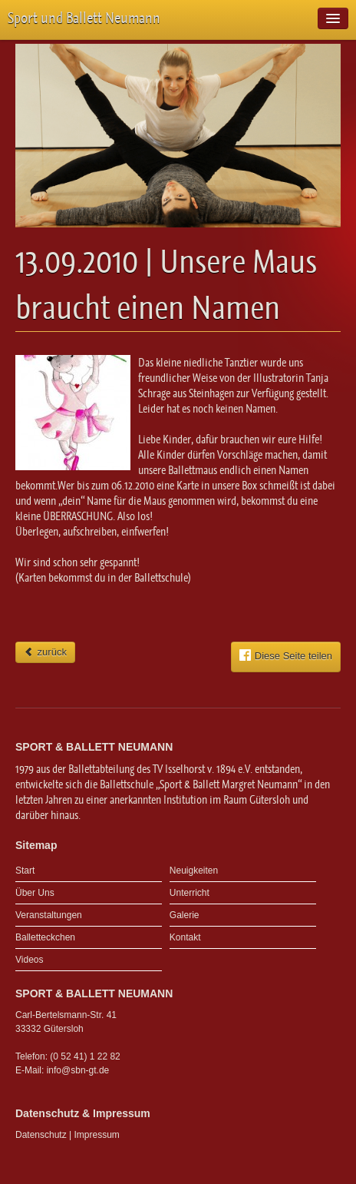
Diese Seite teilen (285, 655)
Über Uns (34, 892)
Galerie (184, 915)
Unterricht (189, 892)
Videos (29, 959)
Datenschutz (41, 1134)
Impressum (97, 1134)
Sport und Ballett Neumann (84, 18)
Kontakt (185, 937)
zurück (45, 652)
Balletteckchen (45, 937)
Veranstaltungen (48, 915)
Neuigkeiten (194, 870)
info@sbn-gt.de (78, 1070)
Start (25, 870)
